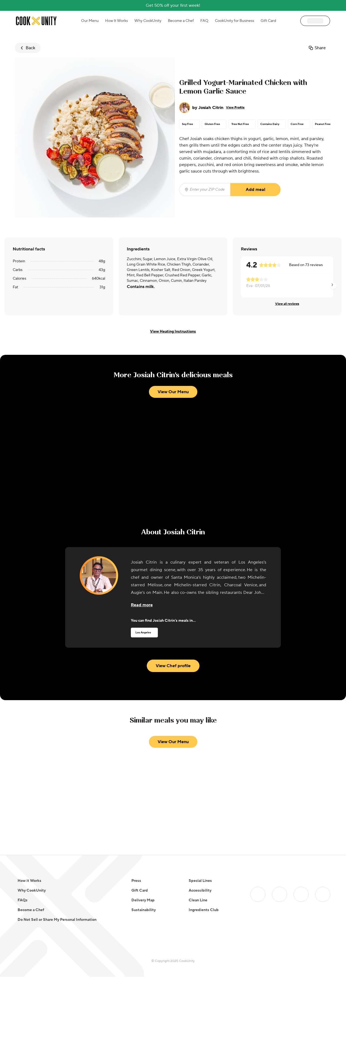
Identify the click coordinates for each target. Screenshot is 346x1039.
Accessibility (200, 952)
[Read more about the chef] (142, 636)
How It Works (116, 20)
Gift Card (268, 20)
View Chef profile (173, 697)
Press (136, 943)
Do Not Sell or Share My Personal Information (57, 982)
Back (27, 48)
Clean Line (198, 962)
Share (317, 48)
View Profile (235, 107)
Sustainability (143, 972)
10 (192, 886)
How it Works (29, 943)
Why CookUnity (147, 20)
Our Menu (90, 20)
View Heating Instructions (173, 331)
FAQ (204, 20)
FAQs (23, 962)
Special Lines (200, 943)
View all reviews (287, 304)
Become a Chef (181, 20)
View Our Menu (173, 520)
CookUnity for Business (234, 20)
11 (197, 886)
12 (202, 886)
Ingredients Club (204, 972)
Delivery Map (143, 962)
